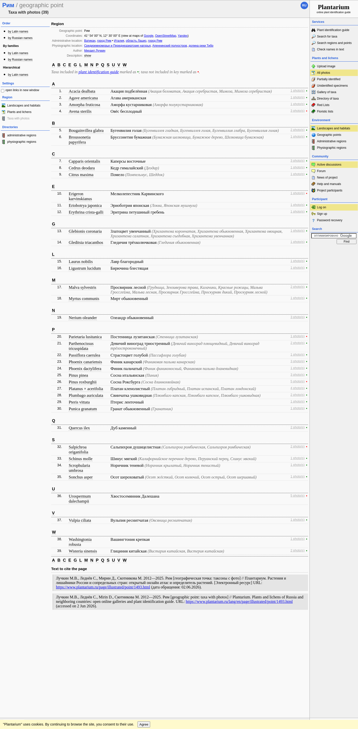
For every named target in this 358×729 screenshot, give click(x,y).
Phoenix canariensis (85, 362)
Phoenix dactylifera (85, 368)
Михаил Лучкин (94, 50)
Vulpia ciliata (80, 520)
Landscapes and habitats (23, 105)
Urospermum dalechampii (80, 499)
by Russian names (20, 38)
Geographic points (329, 135)
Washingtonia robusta (80, 542)
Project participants (329, 190)
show (87, 55)
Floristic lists (325, 111)
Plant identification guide (333, 30)
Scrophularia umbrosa (79, 468)
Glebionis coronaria (85, 231)
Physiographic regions (331, 147)
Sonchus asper (80, 477)
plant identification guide (99, 72)
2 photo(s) (297, 130)
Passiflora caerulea (84, 355)
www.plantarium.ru (334, 622)
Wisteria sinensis (83, 551)
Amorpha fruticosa (84, 104)
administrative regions (21, 135)
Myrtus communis (84, 298)
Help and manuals (329, 184)
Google (148, 35)
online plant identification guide (334, 8)
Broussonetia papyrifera (79, 140)
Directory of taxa (328, 98)
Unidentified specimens (332, 85)
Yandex (183, 35)
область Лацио (136, 40)
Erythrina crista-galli (86, 212)
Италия (119, 40)
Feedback (34, 622)
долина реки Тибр (201, 45)
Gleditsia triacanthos (86, 242)
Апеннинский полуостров (169, 45)
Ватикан (89, 40)
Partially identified (328, 79)
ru (304, 5)
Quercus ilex (79, 428)
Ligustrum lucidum (85, 268)
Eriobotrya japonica (85, 205)
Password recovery (329, 220)
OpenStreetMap (165, 35)
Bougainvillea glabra (86, 130)
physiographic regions (21, 142)
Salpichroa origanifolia (78, 449)
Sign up (322, 214)
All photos (323, 72)
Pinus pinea (78, 375)
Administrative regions (331, 141)
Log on (321, 207)
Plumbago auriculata (86, 395)
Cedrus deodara (82, 168)
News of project (327, 177)
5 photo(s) (297, 381)
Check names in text (330, 49)
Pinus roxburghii (82, 382)
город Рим (104, 40)
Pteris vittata (79, 402)
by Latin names (18, 31)
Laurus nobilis (80, 261)
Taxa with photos (18, 118)
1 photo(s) (297, 90)
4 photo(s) (297, 388)
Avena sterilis (80, 111)
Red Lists (323, 105)
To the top (301, 622)
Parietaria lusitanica (85, 336)
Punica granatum (83, 408)
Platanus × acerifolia (86, 388)
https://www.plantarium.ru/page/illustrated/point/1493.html (103, 587)
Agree (143, 633)
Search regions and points (334, 43)
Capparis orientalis (84, 161)
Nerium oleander (83, 317)
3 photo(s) (297, 110)
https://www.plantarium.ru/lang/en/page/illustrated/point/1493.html (239, 601)
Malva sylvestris (82, 287)
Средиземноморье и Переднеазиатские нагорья (117, 45)
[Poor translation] (18, 659)
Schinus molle (80, 458)
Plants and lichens (19, 112)
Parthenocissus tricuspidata (81, 346)
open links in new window (22, 90)
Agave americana (83, 98)
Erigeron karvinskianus (80, 196)
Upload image (326, 66)
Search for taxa (327, 36)
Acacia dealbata (82, 91)
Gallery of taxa (326, 92)
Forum (321, 171)
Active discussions (329, 164)
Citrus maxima (81, 174)
